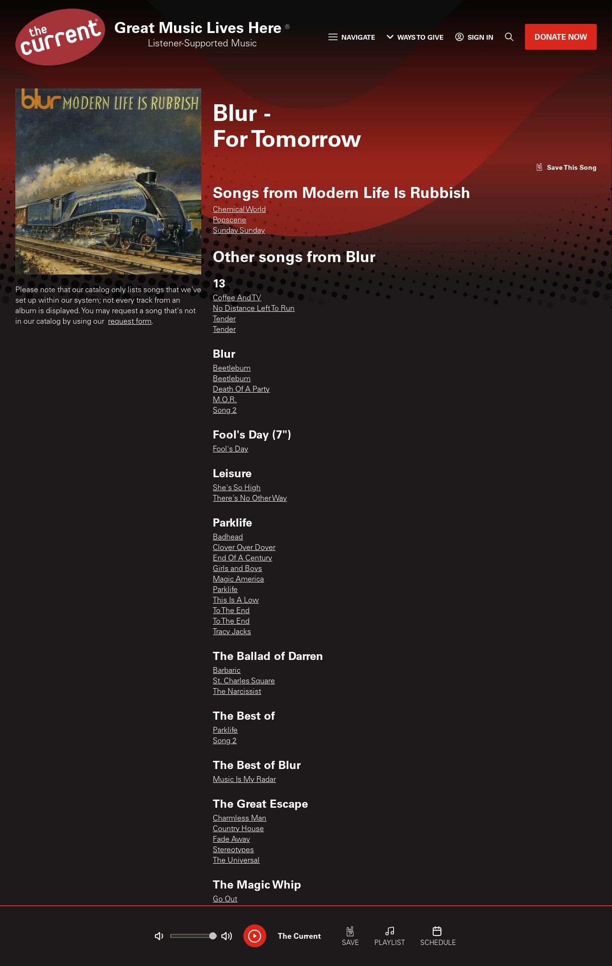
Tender (224, 319)
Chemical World (239, 210)
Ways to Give (415, 37)
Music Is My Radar (244, 780)
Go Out (225, 899)
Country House (238, 829)
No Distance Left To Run (254, 309)
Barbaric (226, 671)
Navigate (351, 37)
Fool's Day (230, 449)
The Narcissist (237, 692)
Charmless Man (239, 819)
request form (130, 322)
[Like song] (566, 167)
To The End (231, 611)
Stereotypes (233, 850)
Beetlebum (232, 369)
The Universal (236, 861)
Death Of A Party (241, 390)
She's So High (237, 488)
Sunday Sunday (239, 231)
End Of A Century (242, 558)
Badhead (228, 537)
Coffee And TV (237, 298)
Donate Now (561, 37)
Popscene (229, 220)
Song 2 (225, 411)
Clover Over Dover (244, 548)
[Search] (509, 37)
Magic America (238, 579)
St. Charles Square (244, 681)
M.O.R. (225, 400)
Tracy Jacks (232, 632)
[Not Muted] (158, 936)
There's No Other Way (250, 499)
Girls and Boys (237, 569)
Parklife (225, 590)
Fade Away (231, 840)
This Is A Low (236, 600)
